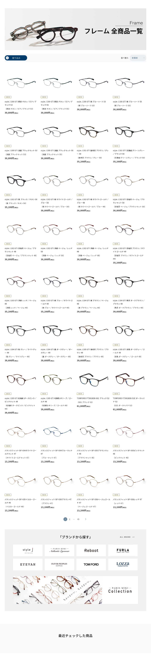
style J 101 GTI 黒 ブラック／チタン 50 (21, 199)
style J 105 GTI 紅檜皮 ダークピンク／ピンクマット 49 (20, 400)
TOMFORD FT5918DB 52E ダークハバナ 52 (129, 400)
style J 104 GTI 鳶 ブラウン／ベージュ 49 (93, 302)
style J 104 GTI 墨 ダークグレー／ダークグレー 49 (56, 351)
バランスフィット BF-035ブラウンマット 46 (93, 452)
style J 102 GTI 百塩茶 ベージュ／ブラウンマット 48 (20, 250)
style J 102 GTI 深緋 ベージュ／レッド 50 (56, 250)
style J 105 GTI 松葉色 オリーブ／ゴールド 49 (56, 400)
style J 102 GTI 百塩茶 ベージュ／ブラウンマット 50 (129, 201)
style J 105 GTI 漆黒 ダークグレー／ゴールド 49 (129, 351)
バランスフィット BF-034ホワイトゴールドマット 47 (20, 452)
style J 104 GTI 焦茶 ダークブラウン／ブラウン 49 (129, 302)
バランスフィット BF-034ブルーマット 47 (56, 452)
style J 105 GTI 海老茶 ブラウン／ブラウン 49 (93, 351)
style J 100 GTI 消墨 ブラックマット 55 (57, 150)
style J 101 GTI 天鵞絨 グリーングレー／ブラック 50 (129, 152)
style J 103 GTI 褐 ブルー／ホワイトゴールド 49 (57, 302)
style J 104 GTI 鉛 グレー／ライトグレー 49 (20, 351)
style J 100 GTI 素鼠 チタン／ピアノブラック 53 (20, 103)
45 (78, 519)
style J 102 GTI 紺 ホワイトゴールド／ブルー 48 (93, 201)
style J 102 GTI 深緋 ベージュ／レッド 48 (93, 250)
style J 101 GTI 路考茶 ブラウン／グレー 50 (93, 152)
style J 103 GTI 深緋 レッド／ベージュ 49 (20, 302)
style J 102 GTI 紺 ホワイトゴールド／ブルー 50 (57, 201)
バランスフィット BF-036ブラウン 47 (56, 499)
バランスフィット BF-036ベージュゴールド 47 (93, 501)
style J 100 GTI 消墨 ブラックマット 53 (21, 150)
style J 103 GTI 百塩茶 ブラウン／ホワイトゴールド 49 (129, 250)
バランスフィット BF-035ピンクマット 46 (129, 452)
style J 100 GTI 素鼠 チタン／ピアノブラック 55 (56, 103)
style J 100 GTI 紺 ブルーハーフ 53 (91, 101)
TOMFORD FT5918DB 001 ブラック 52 (93, 398)
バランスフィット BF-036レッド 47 (127, 499)
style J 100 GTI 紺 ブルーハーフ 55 (127, 101)
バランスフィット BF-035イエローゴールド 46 (20, 501)
